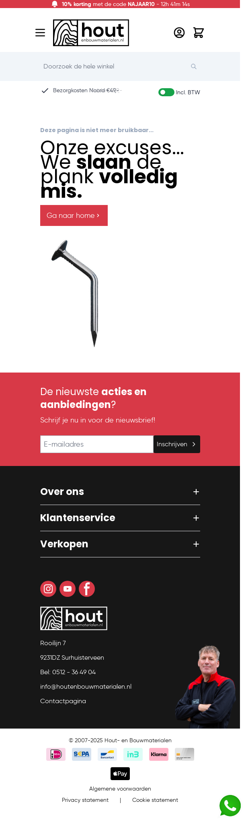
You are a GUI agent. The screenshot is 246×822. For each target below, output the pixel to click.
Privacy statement (85, 800)
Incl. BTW (188, 92)
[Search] (198, 66)
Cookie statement (155, 800)
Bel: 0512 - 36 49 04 (68, 672)
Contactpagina (63, 701)
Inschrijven (177, 444)
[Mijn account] (179, 33)
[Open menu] (40, 32)
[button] (120, 492)
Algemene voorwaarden (120, 788)
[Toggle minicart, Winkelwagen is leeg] (199, 33)
